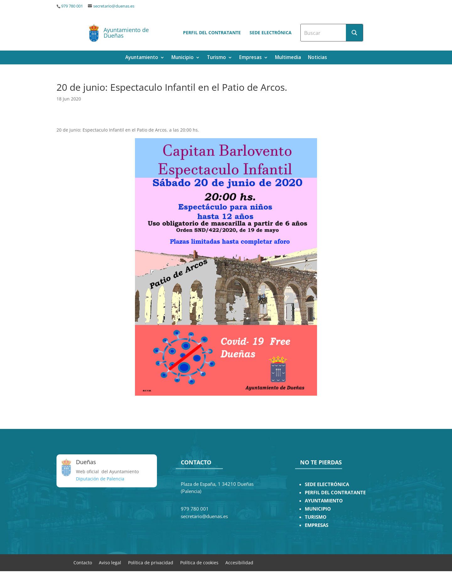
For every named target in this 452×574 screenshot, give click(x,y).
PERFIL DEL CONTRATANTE (335, 492)
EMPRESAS (316, 525)
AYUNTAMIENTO (324, 500)
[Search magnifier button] (354, 32)
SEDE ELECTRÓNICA (327, 484)
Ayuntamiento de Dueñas (126, 32)
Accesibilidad (239, 562)
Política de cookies (199, 562)
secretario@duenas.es (113, 6)
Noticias (317, 58)
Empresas (250, 58)
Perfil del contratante (212, 32)
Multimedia (288, 58)
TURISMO (315, 517)
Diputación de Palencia (100, 479)
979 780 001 (72, 6)
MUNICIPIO (318, 509)
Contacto (82, 562)
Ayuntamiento (141, 58)
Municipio (182, 58)
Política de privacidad (150, 562)
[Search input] (323, 32)
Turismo (216, 58)
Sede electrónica (271, 32)
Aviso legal (110, 562)
